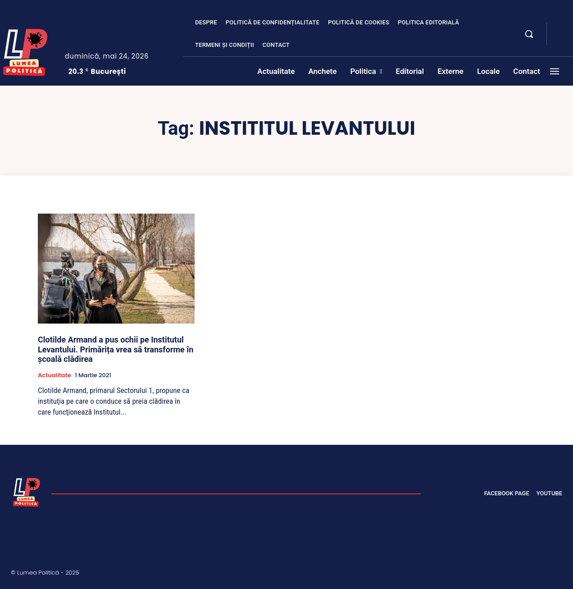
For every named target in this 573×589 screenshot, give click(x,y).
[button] (529, 34)
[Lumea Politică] (26, 491)
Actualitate (54, 375)
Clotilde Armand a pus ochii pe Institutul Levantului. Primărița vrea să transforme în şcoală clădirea (115, 349)
